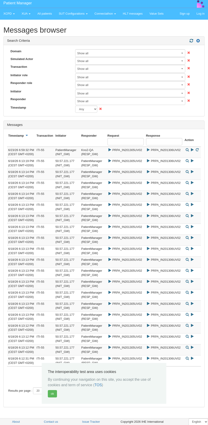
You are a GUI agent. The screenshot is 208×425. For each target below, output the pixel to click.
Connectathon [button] (105, 13)
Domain (15, 51)
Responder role (21, 83)
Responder (18, 99)
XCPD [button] (9, 13)
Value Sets (156, 13)
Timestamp (18, 107)
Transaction (18, 66)
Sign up (185, 13)
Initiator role (19, 75)
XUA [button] (26, 13)
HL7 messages (133, 13)
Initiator (15, 91)
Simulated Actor (21, 59)
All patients (44, 13)
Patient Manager (17, 3)
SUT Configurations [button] (73, 13)
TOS (98, 385)
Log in (201, 13)
